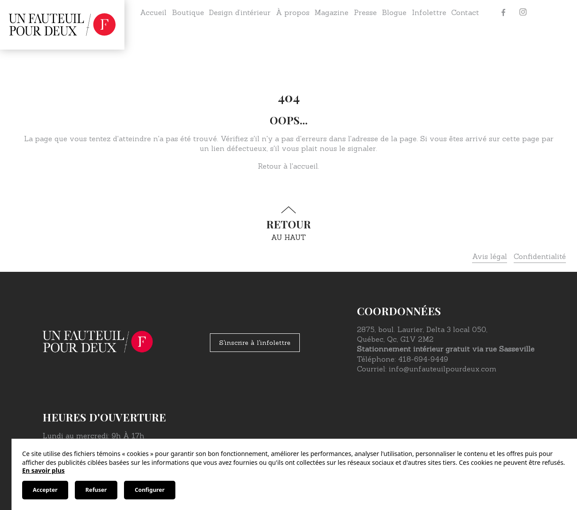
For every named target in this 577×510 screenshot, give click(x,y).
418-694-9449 (423, 359)
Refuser (96, 490)
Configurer (149, 490)
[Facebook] (503, 12)
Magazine (331, 12)
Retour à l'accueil (288, 166)
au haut (288, 223)
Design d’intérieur (240, 12)
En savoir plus (43, 470)
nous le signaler (348, 148)
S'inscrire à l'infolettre (254, 343)
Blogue (394, 12)
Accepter (45, 490)
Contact (465, 12)
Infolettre (429, 12)
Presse (365, 12)
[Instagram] (523, 12)
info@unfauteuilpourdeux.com (442, 368)
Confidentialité (540, 256)
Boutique (188, 12)
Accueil (153, 12)
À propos (293, 12)
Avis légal (489, 256)
